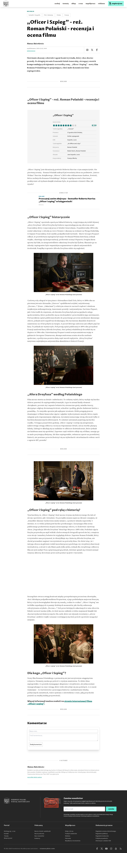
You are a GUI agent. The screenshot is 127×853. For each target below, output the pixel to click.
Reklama (67, 836)
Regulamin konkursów (102, 836)
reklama (101, 3)
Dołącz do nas (69, 831)
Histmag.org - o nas (9, 831)
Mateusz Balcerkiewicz (35, 44)
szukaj (57, 3)
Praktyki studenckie (71, 834)
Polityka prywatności (102, 838)
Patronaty (68, 838)
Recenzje (30, 11)
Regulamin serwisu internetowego (106, 831)
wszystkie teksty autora (34, 777)
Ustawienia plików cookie (47, 849)
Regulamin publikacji (102, 834)
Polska (59, 15)
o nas (81, 3)
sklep (73, 3)
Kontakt (6, 834)
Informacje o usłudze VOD (103, 841)
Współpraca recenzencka (72, 841)
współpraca (90, 3)
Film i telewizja (48, 15)
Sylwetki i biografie (34, 15)
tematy (66, 3)
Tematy (6, 836)
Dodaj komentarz (36, 744)
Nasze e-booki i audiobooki (43, 831)
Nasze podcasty (39, 834)
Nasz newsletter (39, 836)
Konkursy (37, 838)
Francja (66, 15)
